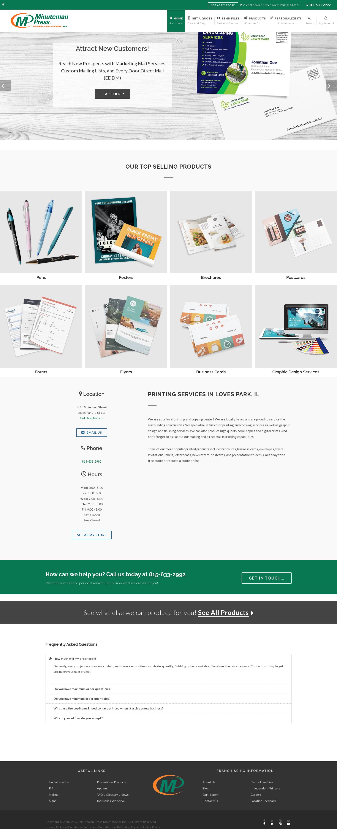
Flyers (126, 371)
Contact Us (210, 791)
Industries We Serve (111, 791)
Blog (206, 778)
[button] (5, 85)
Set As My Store (91, 535)
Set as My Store (223, 5)
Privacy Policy (55, 817)
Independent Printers (265, 778)
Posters (126, 277)
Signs (52, 791)
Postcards (295, 277)
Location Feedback (263, 791)
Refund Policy (126, 817)
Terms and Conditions (98, 817)
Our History (210, 784)
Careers (256, 784)
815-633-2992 (320, 5)
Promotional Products (112, 772)
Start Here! (112, 94)
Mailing (54, 784)
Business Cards (211, 371)
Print (52, 778)
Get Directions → (92, 418)
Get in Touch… (266, 578)
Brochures (211, 277)
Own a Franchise (262, 772)
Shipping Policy (150, 817)
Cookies (73, 817)
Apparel (102, 778)
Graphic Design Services (296, 371)
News (125, 784)
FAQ (100, 784)
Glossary (112, 784)
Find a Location (59, 772)
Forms (41, 371)
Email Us (91, 432)
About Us (209, 772)
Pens (41, 277)
